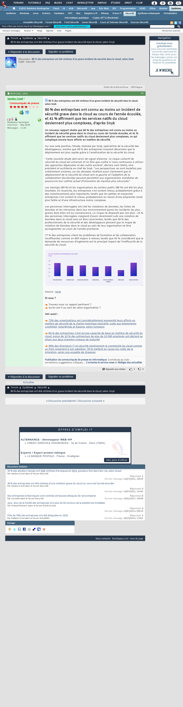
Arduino (46, 13)
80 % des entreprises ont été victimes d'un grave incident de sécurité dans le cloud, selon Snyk (83, 59)
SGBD (142, 8)
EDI (114, 8)
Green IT (117, 13)
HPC (70, 13)
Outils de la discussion (115, 87)
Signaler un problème (60, 51)
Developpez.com (120, 538)
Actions (27, 31)
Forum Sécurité (53, 22)
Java (93, 8)
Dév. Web (104, 8)
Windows (24, 13)
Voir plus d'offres (116, 460)
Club (139, 2)
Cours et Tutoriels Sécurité (114, 22)
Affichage (136, 87)
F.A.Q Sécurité (71, 22)
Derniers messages (11, 31)
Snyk (58, 292)
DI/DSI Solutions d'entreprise (34, 8)
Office (152, 8)
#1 (142, 93)
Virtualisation (170, 13)
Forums (18, 2)
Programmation (128, 8)
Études (115, 2)
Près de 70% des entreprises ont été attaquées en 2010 (37, 515)
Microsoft (82, 8)
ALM (71, 8)
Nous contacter (103, 538)
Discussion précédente (62, 401)
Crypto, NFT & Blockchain (105, 18)
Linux (35, 13)
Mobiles (163, 8)
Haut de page (136, 538)
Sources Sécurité (139, 22)
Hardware (59, 13)
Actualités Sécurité (32, 22)
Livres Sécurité (89, 22)
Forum (14, 38)
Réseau (105, 13)
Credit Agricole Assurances (48, 443)
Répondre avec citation (114, 369)
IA (64, 8)
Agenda (49, 31)
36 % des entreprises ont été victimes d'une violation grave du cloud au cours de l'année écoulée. (60, 483)
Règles (68, 31)
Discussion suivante (90, 401)
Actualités (28, 382)
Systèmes (176, 8)
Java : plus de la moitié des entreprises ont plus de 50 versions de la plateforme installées (56, 503)
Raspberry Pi (90, 13)
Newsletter (85, 2)
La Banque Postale (40, 456)
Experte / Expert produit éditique (43, 452)
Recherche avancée (171, 31)
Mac (78, 13)
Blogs (58, 2)
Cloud (56, 8)
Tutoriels (34, 2)
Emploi (102, 2)
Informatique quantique (77, 18)
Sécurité (129, 13)
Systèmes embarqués (149, 13)
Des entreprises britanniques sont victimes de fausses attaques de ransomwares (51, 496)
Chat (69, 2)
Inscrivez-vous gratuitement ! (72, 26)
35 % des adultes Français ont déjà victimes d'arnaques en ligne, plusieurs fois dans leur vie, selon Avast (64, 471)
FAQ (47, 2)
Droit (128, 2)
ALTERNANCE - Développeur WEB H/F (46, 439)
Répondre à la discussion (24, 51)
